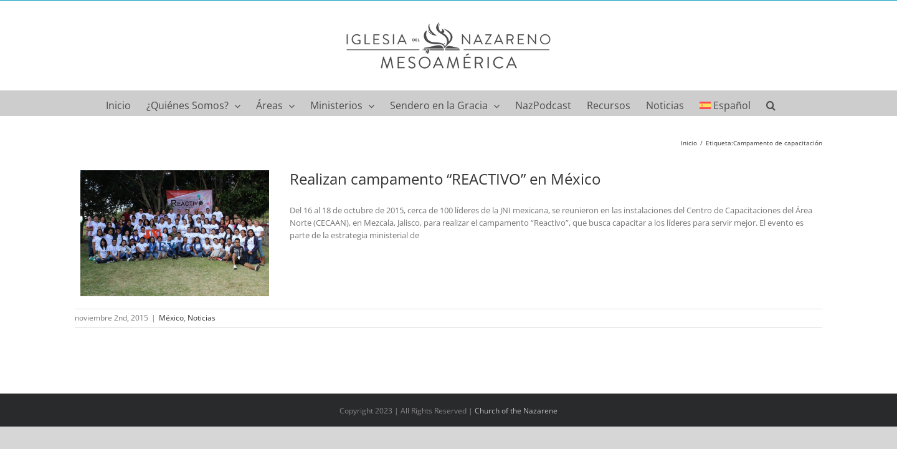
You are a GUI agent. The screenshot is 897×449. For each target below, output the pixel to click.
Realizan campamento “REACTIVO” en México (445, 178)
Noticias (201, 317)
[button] (792, 102)
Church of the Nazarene (516, 410)
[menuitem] (744, 102)
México (171, 317)
